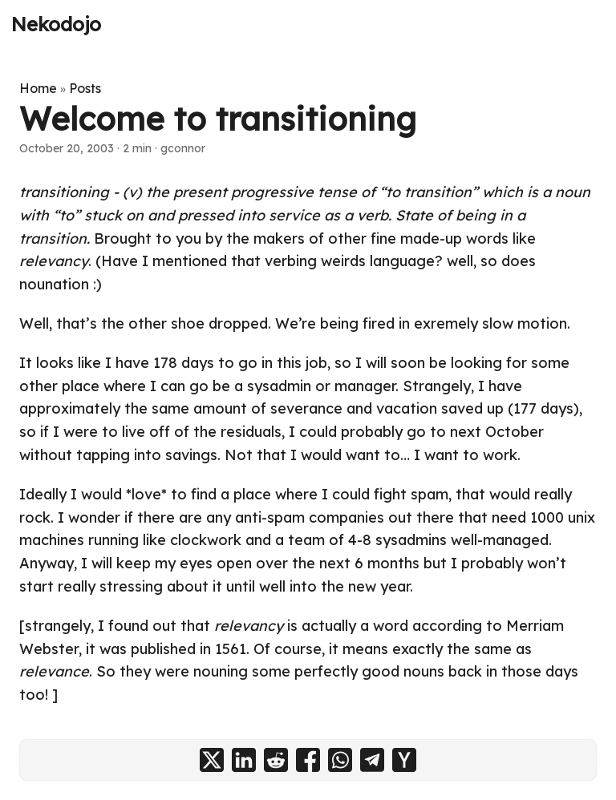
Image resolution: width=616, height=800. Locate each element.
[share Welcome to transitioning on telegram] (372, 760)
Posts (85, 88)
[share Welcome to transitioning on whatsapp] (340, 760)
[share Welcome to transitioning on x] (212, 760)
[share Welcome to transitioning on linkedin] (244, 760)
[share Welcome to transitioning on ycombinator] (404, 760)
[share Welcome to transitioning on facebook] (308, 760)
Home (38, 88)
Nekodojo (56, 24)
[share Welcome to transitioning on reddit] (276, 760)
